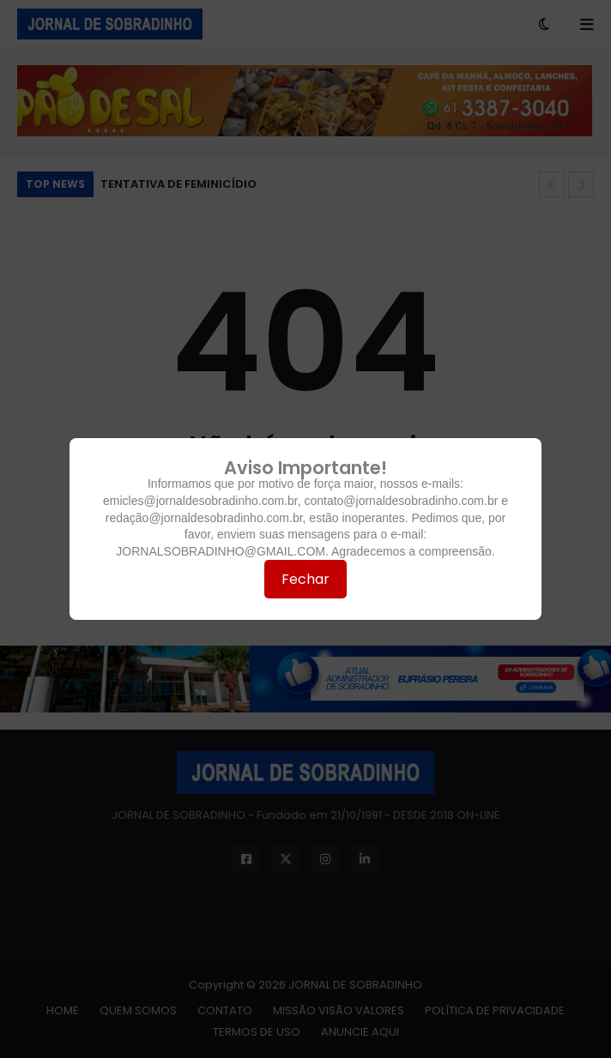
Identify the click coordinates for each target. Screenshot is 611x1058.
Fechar (305, 579)
